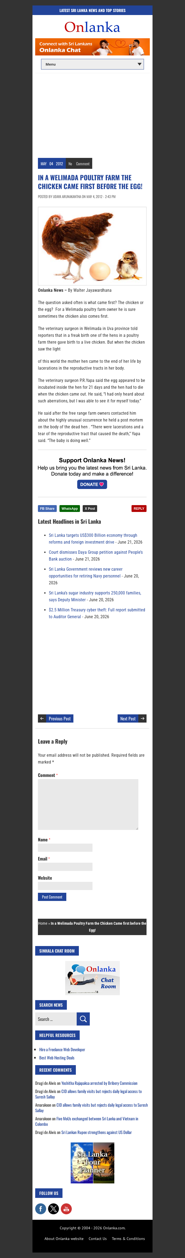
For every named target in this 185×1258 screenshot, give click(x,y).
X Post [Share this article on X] (90, 509)
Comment (82, 163)
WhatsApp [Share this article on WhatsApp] (70, 509)
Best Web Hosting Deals (56, 1057)
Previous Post (60, 718)
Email (44, 858)
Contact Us (98, 1238)
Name (44, 839)
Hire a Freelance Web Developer (62, 1049)
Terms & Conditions (128, 1238)
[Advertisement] (92, 114)
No (70, 163)
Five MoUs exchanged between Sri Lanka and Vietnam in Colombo (86, 1121)
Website (45, 877)
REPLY (139, 509)
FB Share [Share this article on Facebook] (47, 509)
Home (42, 923)
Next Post (128, 718)
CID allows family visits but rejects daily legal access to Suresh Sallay (88, 1094)
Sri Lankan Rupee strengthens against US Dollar (96, 1132)
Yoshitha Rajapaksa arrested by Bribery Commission (99, 1083)
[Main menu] (92, 64)
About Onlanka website (63, 1238)
